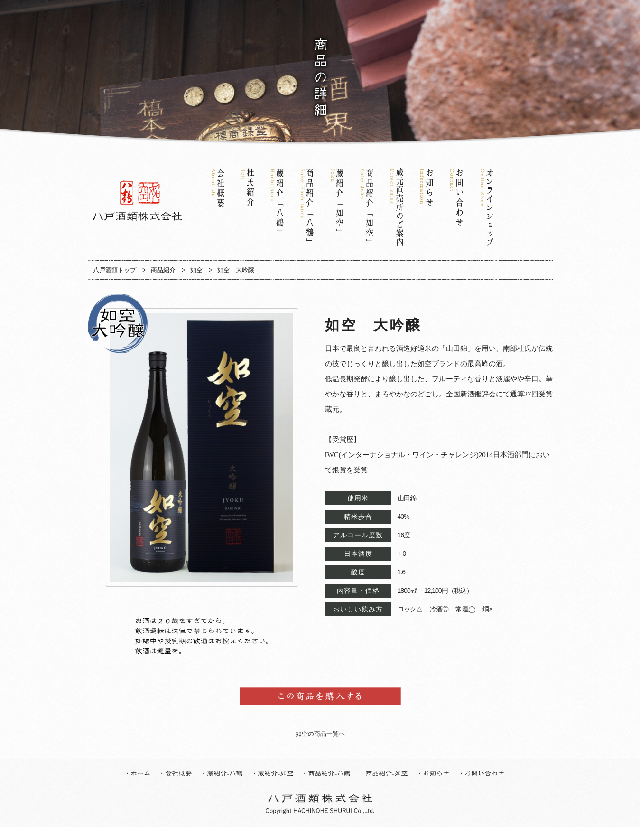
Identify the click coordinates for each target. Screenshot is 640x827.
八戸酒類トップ (114, 269)
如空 (196, 269)
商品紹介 (163, 269)
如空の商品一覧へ (320, 733)
